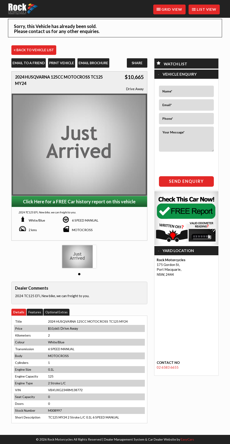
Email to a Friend (29, 63)
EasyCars (187, 439)
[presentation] (185, 163)
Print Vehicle (61, 63)
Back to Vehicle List (34, 50)
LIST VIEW (204, 9)
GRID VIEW (169, 9)
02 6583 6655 (168, 367)
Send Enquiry (186, 181)
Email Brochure (93, 63)
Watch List (175, 63)
